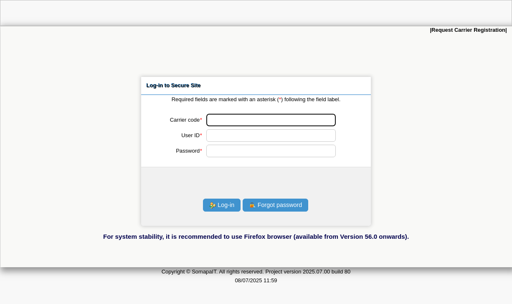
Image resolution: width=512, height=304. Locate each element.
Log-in (221, 205)
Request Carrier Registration (468, 30)
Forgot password (275, 205)
